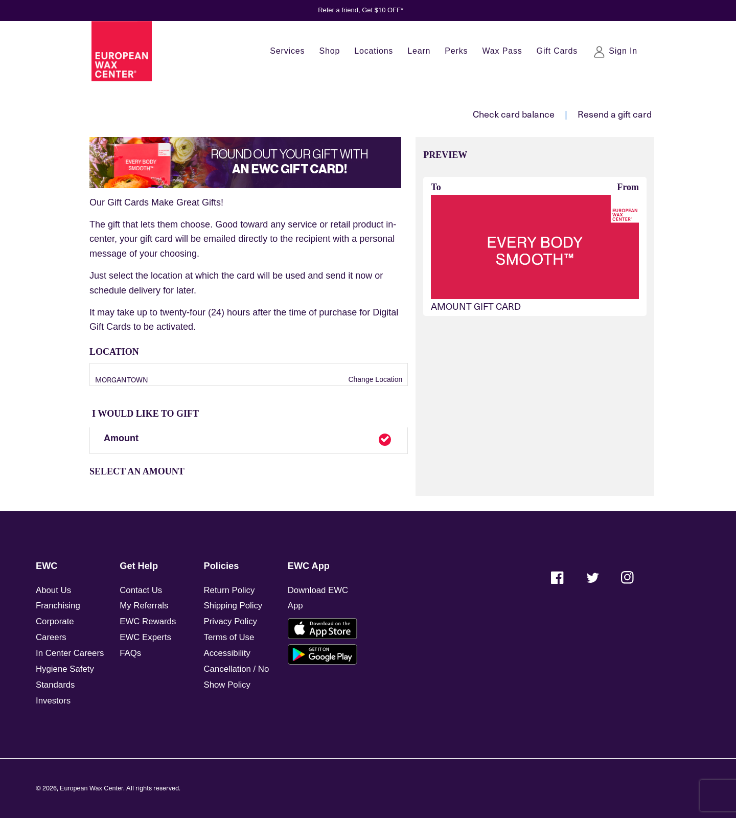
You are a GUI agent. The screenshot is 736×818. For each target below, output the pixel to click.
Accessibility (227, 653)
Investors (53, 701)
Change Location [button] (375, 379)
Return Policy (229, 590)
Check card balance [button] (514, 113)
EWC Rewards (148, 621)
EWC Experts (145, 637)
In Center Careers (70, 653)
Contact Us (141, 590)
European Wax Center (91, 788)
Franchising (58, 605)
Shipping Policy (233, 605)
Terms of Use (229, 637)
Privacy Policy (230, 621)
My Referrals (144, 605)
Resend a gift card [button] (615, 113)
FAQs (130, 653)
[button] (248, 440)
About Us (53, 590)
